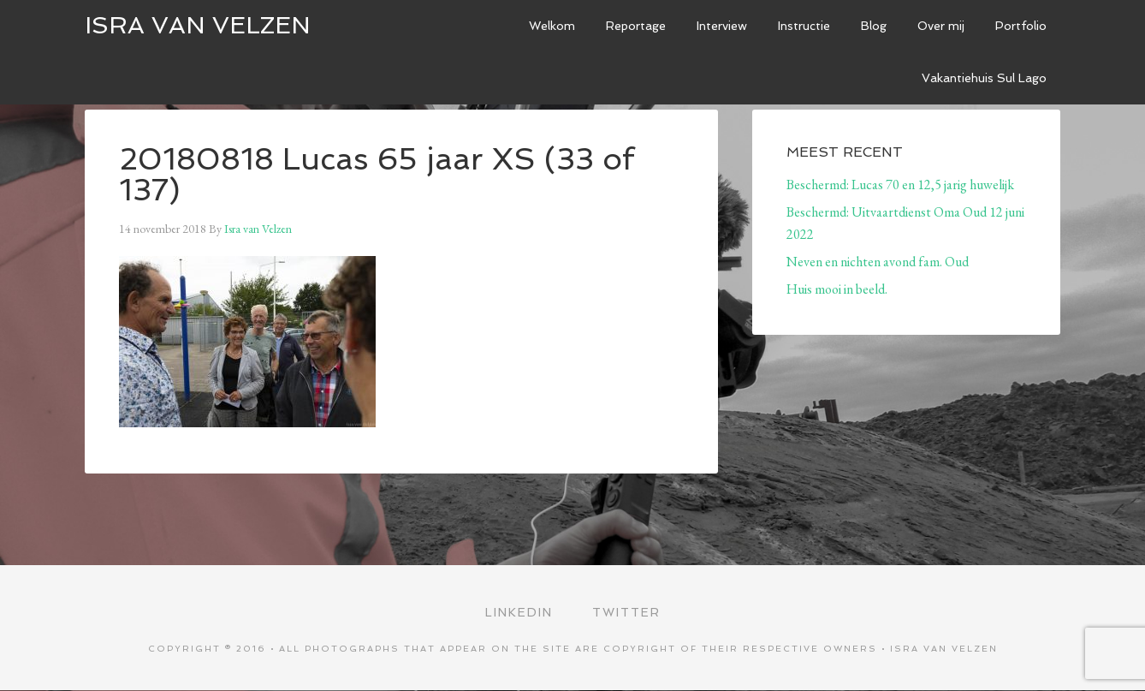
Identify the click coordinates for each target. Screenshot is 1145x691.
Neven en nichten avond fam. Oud (877, 262)
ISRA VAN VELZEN (198, 25)
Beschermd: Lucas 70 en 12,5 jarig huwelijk (900, 185)
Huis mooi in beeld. (836, 289)
